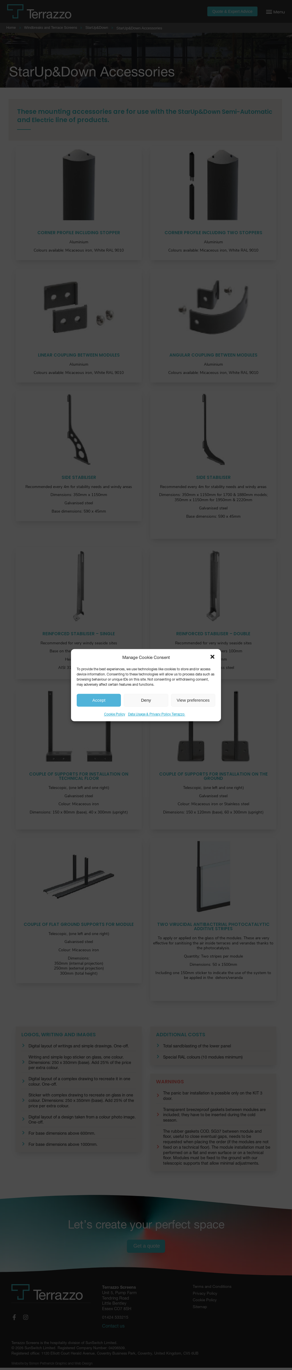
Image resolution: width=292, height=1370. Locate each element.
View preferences (193, 700)
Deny (146, 700)
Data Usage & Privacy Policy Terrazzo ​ (156, 714)
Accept (99, 700)
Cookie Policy (114, 714)
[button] (212, 657)
